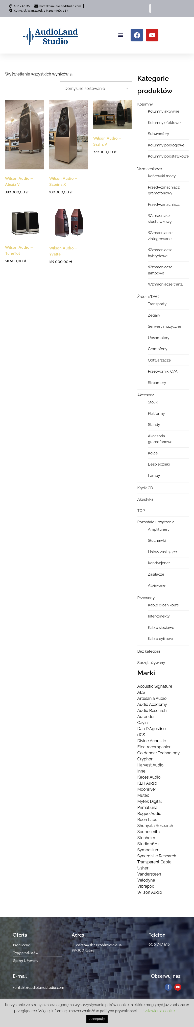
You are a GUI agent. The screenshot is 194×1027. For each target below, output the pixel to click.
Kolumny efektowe (164, 122)
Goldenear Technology (158, 753)
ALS (141, 692)
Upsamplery (158, 338)
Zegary (154, 315)
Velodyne (146, 880)
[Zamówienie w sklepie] (96, 88)
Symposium (148, 850)
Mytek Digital (149, 801)
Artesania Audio (152, 698)
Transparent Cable (154, 862)
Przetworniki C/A (163, 371)
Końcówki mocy (162, 176)
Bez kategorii (148, 651)
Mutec (143, 795)
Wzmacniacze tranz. (165, 284)
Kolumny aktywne (163, 111)
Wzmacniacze (149, 169)
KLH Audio (147, 783)
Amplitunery (158, 529)
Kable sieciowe (161, 627)
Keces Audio (149, 777)
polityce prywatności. (118, 1011)
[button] (121, 35)
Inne (141, 771)
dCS (141, 734)
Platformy (156, 413)
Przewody (146, 598)
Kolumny (145, 104)
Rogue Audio (149, 813)
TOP (141, 510)
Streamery (157, 382)
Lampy (154, 475)
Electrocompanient (155, 746)
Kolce (153, 453)
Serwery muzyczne (164, 326)
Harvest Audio (150, 765)
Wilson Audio (149, 892)
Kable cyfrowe (160, 638)
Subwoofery (158, 134)
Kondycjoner (159, 563)
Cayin (142, 722)
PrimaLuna (147, 807)
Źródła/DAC (148, 296)
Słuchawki (157, 540)
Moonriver (146, 789)
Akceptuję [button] (97, 1019)
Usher (143, 868)
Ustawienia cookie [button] (159, 1011)
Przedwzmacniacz (164, 204)
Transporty (157, 304)
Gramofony (157, 349)
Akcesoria (146, 395)
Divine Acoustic (151, 740)
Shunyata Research (155, 825)
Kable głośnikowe (163, 605)
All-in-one (156, 585)
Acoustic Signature (154, 686)
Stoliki (153, 402)
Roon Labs (147, 819)
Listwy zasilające (162, 552)
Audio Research (152, 710)
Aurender (146, 716)
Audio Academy (152, 704)
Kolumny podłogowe (166, 145)
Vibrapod (146, 886)
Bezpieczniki (159, 464)
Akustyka (145, 499)
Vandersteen (149, 874)
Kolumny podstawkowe (168, 156)
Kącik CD (145, 488)
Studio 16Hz (148, 843)
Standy (154, 424)
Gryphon (145, 759)
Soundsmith (148, 831)
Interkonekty (159, 616)
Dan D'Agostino (151, 728)
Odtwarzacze (159, 360)
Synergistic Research (156, 856)
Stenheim (146, 837)
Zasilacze (156, 574)
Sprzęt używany (151, 662)
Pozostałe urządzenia (156, 522)
